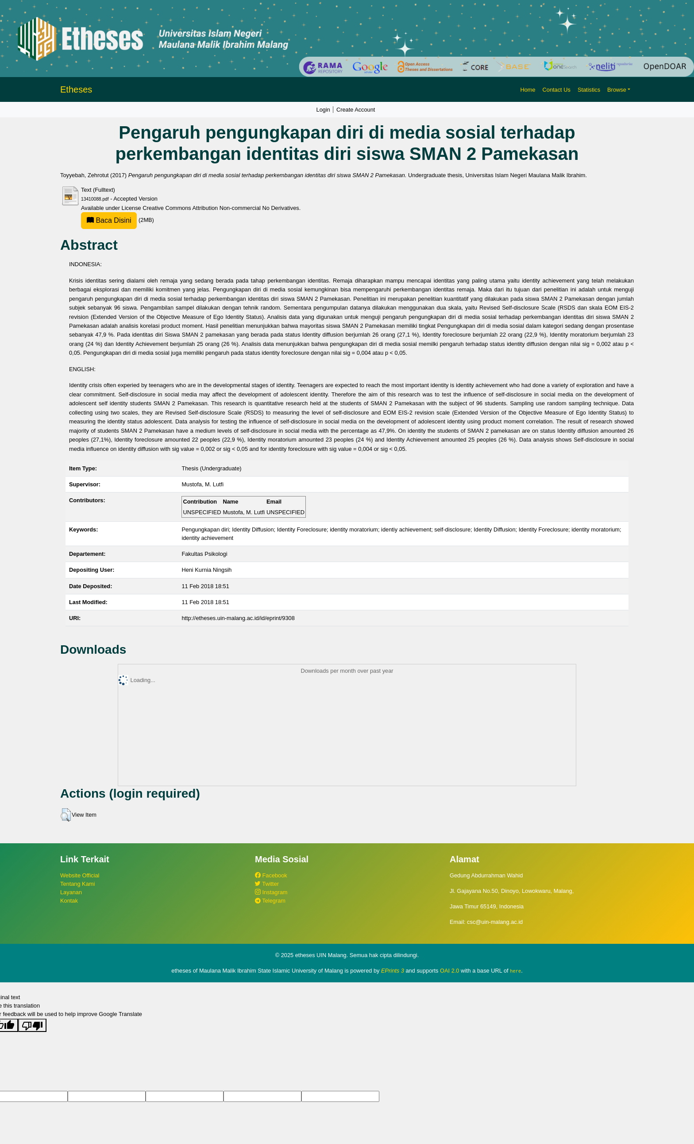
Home (527, 89)
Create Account (355, 109)
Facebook (271, 875)
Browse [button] (616, 89)
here (515, 971)
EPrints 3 (392, 970)
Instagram (271, 892)
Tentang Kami (77, 883)
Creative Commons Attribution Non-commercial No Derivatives (221, 208)
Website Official (79, 875)
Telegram (270, 900)
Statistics (589, 89)
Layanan (71, 892)
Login (323, 109)
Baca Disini (109, 220)
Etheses (76, 89)
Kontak (69, 900)
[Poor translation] (32, 1025)
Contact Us (557, 89)
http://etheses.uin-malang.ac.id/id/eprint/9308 (237, 618)
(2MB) (117, 220)
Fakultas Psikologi (204, 554)
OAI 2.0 (449, 970)
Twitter (267, 883)
